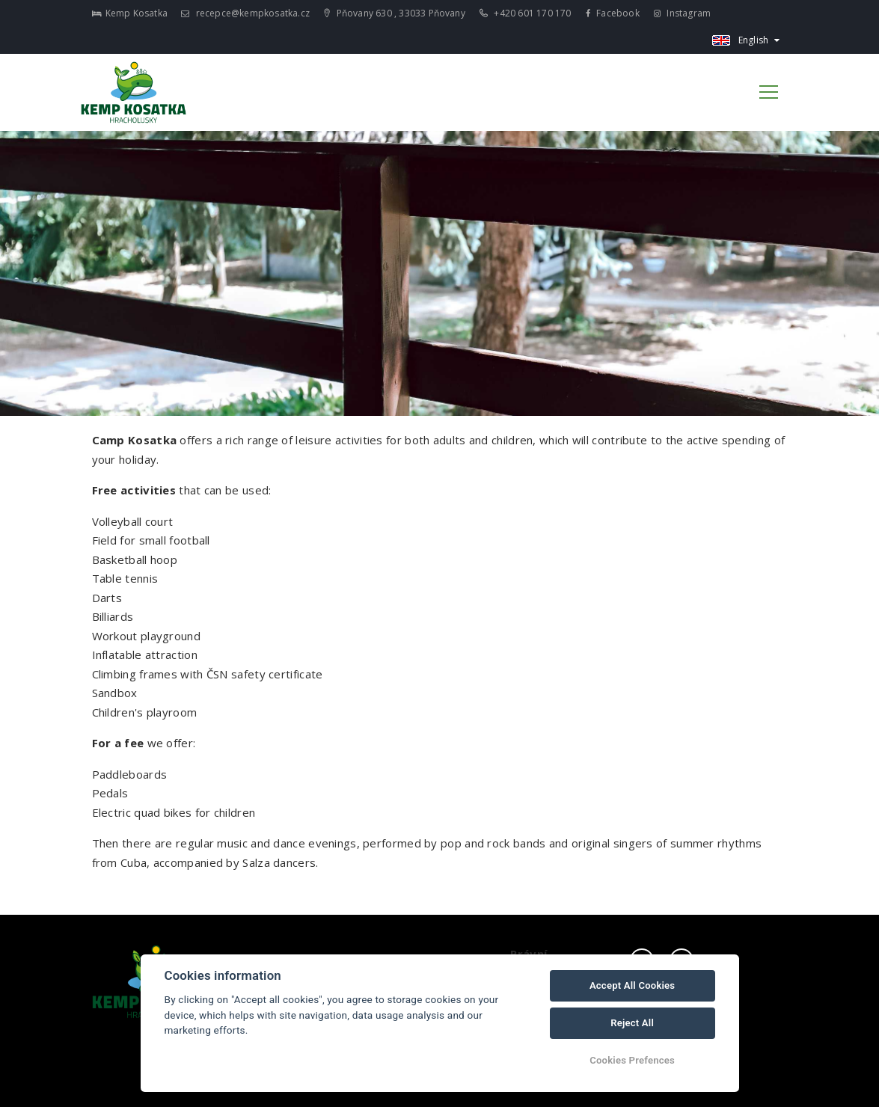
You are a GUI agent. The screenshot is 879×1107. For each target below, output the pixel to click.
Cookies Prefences (632, 1060)
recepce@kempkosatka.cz (245, 13)
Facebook (613, 13)
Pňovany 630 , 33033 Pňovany (394, 13)
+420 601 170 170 (526, 13)
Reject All (632, 1022)
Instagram (682, 13)
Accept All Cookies (632, 985)
